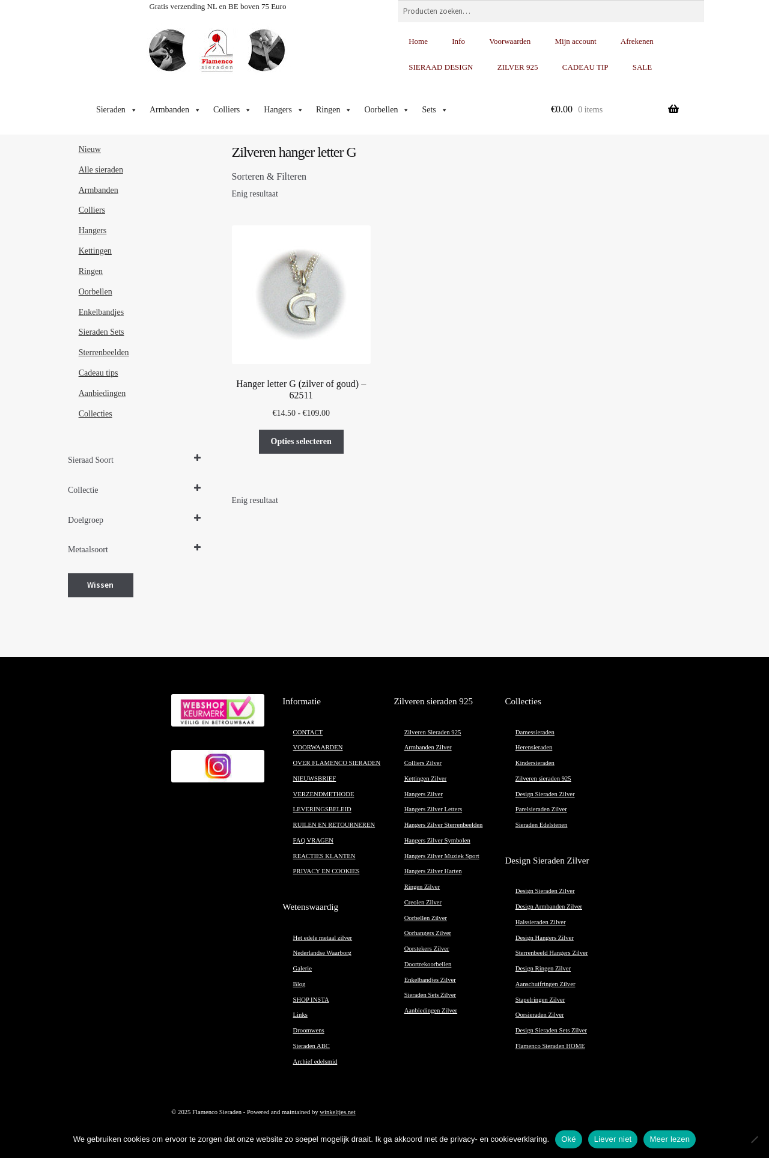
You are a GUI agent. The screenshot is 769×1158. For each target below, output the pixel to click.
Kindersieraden (535, 763)
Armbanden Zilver (428, 747)
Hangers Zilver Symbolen (437, 840)
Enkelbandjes (101, 312)
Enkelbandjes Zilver (430, 980)
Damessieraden (535, 732)
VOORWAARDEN (318, 747)
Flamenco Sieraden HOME (550, 1046)
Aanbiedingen (102, 393)
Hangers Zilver (423, 794)
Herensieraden (534, 747)
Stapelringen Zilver (540, 999)
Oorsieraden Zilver (539, 1014)
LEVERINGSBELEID (322, 809)
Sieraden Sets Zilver (430, 995)
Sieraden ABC (311, 1046)
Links (300, 1014)
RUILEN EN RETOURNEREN (334, 824)
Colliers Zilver (423, 763)
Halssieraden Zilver (540, 922)
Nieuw (90, 149)
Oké (568, 1139)
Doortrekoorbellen (428, 964)
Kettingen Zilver (425, 778)
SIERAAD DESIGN (441, 67)
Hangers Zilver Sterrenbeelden (443, 824)
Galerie (302, 968)
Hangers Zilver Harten (433, 871)
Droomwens (308, 1030)
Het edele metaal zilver (323, 937)
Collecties (95, 413)
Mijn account (576, 41)
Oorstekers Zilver (426, 948)
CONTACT (308, 732)
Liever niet (613, 1139)
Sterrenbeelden (104, 352)
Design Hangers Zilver (544, 937)
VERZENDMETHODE (323, 794)
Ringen (334, 110)
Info (458, 41)
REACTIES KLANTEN (324, 856)
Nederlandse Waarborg (322, 952)
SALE (642, 67)
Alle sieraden (101, 169)
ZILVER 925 (517, 67)
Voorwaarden (509, 41)
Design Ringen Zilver (543, 968)
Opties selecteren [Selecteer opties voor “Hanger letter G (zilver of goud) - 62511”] (301, 441)
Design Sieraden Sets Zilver (551, 1030)
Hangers (284, 110)
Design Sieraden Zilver (545, 794)
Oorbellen (387, 110)
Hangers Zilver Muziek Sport (441, 856)
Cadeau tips (98, 372)
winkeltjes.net (337, 1112)
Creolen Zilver (423, 902)
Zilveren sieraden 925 (543, 778)
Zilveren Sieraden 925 (432, 732)
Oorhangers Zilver (427, 933)
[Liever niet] (754, 1139)
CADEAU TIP (585, 67)
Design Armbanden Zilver (548, 906)
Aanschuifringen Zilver (545, 984)
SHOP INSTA (311, 999)
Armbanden (175, 110)
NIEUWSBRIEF (314, 778)
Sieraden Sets (101, 332)
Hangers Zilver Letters (433, 809)
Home (418, 41)
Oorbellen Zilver (425, 918)
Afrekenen (637, 41)
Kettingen (95, 250)
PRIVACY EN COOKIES (326, 871)
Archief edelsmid (315, 1061)
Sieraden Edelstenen (541, 824)
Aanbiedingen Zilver (430, 1010)
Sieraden (117, 110)
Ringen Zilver (422, 886)
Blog (299, 984)
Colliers (232, 110)
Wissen (100, 584)
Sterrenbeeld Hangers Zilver (551, 952)
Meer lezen (669, 1139)
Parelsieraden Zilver (541, 809)
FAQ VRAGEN (313, 840)
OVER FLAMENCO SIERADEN (337, 763)
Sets (435, 110)
